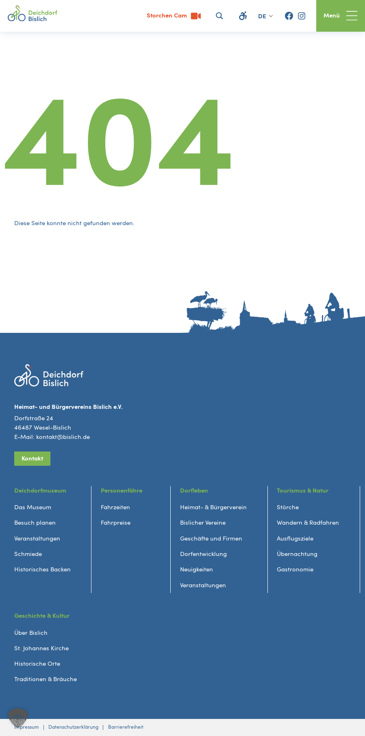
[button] (18, 718)
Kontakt (32, 458)
